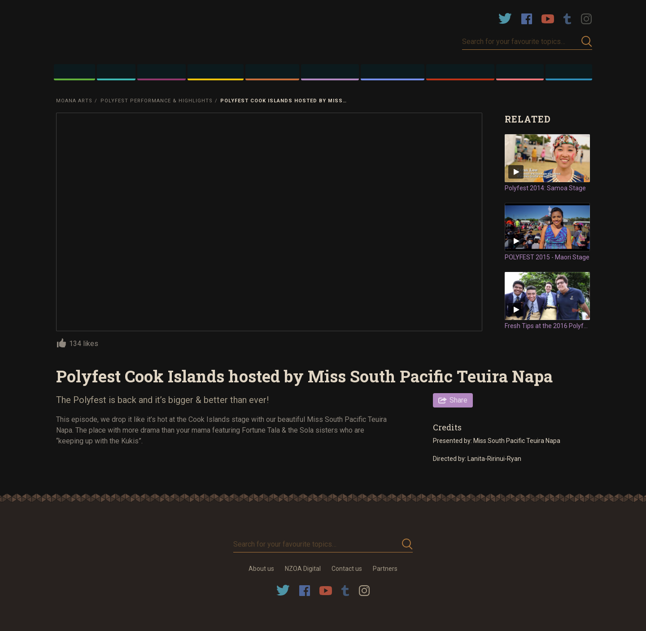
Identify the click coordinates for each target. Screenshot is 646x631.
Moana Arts (74, 101)
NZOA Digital (303, 568)
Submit (586, 41)
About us (261, 568)
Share (458, 400)
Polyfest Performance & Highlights (156, 101)
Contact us (347, 568)
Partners (385, 568)
